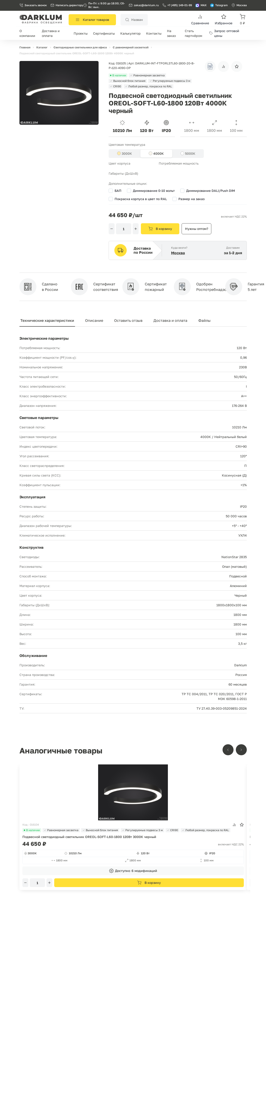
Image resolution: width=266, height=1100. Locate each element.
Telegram (219, 5)
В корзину (160, 229)
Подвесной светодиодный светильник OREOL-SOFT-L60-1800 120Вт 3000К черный (89, 837)
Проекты (81, 33)
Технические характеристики (47, 320)
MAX (201, 5)
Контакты (153, 33)
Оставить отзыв (128, 320)
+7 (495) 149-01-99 (177, 5)
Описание (94, 320)
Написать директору (67, 5)
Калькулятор (130, 33)
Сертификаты (104, 33)
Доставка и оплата (170, 320)
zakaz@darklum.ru (146, 5)
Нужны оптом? (196, 229)
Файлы (204, 320)
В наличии (32, 830)
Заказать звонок (33, 5)
